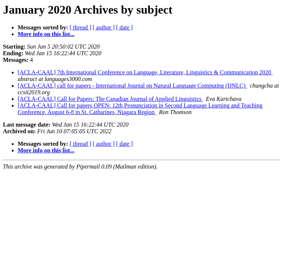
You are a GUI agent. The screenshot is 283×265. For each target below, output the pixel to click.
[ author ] (104, 27)
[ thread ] (80, 27)
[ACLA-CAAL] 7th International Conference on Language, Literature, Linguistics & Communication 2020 (145, 72)
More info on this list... (46, 34)
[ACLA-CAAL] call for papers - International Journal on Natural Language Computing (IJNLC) (132, 85)
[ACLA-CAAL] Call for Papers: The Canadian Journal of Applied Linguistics (110, 99)
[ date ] (124, 27)
